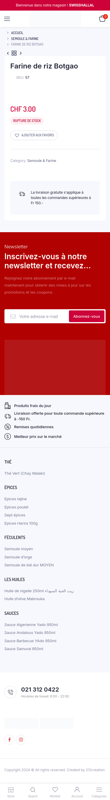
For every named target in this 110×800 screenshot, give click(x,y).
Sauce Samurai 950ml (23, 648)
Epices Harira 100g (21, 523)
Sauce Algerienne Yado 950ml (31, 624)
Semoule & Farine (24, 38)
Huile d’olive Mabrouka (24, 598)
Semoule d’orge (18, 557)
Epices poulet (16, 507)
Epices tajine (15, 498)
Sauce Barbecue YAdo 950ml (30, 640)
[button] (34, 135)
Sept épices (14, 515)
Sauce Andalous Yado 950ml (29, 632)
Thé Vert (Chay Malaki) (24, 473)
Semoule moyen (18, 548)
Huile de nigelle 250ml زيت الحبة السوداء (39, 590)
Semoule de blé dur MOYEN (29, 565)
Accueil (17, 33)
